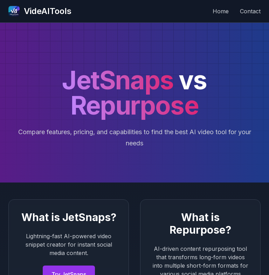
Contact (250, 11)
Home (221, 11)
